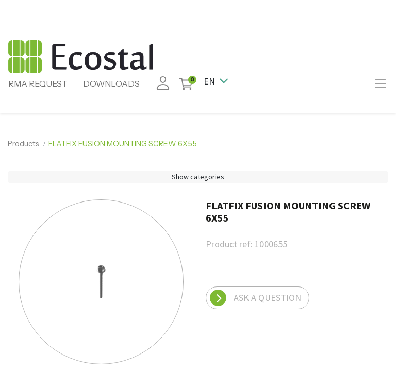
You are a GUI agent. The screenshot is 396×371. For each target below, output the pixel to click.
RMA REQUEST (38, 83)
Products (23, 143)
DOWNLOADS (111, 83)
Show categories (198, 176)
